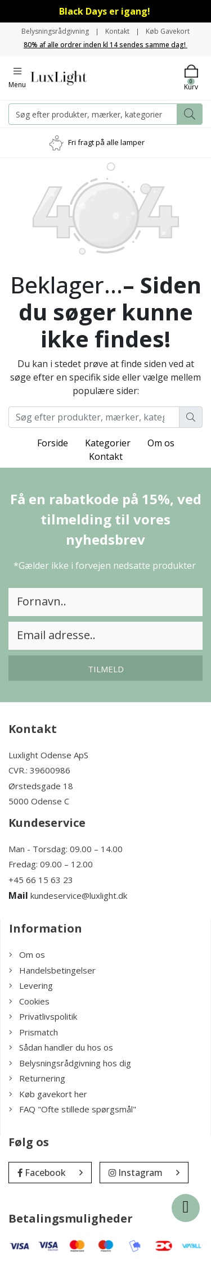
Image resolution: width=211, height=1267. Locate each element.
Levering (31, 985)
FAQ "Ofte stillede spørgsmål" (72, 1109)
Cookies (29, 1001)
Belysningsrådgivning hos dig (70, 1063)
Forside (52, 443)
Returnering (37, 1078)
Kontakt (117, 31)
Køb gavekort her (48, 1093)
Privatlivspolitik (43, 1016)
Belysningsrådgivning (55, 31)
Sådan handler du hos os (61, 1047)
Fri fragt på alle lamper (106, 142)
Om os (160, 443)
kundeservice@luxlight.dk (78, 895)
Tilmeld (106, 669)
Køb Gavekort (168, 31)
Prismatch (33, 1032)
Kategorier (108, 443)
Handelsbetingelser (52, 970)
